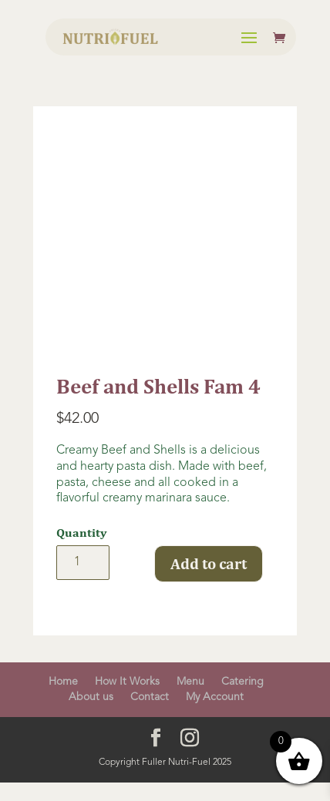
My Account (215, 697)
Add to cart (208, 563)
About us (91, 697)
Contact (149, 697)
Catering (242, 681)
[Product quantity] (82, 562)
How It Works (127, 681)
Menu (190, 681)
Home (63, 681)
